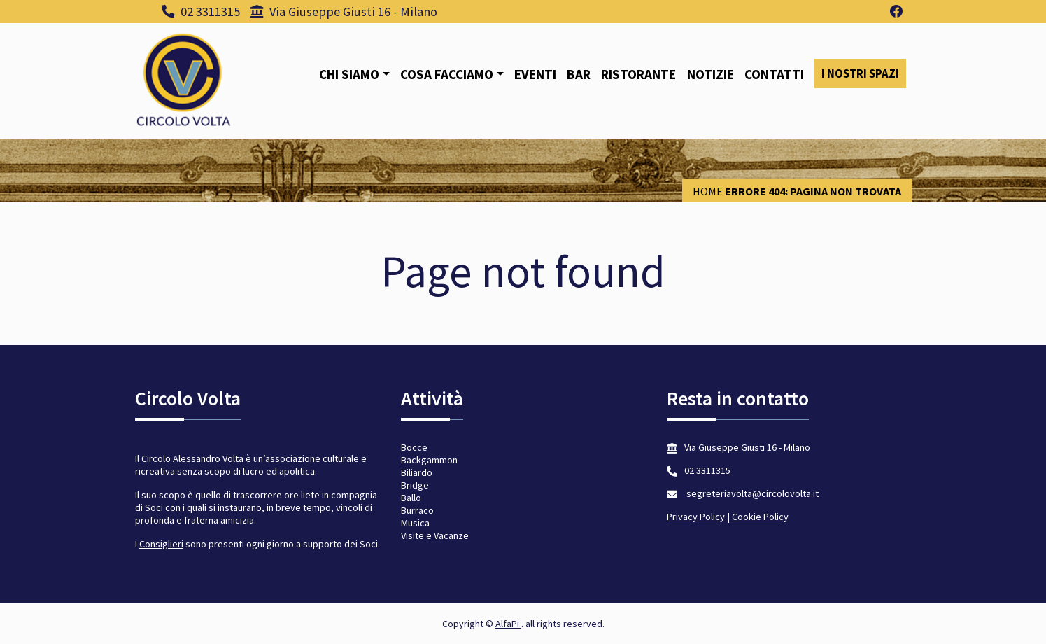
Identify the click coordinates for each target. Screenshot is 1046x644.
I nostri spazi (860, 73)
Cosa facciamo (446, 74)
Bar (579, 74)
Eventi (535, 74)
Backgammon (429, 460)
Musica (415, 523)
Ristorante (638, 74)
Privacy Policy (696, 516)
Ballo (411, 497)
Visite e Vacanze (435, 535)
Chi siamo (349, 74)
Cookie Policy (760, 516)
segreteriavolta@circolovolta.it (751, 493)
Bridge (415, 485)
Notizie (710, 74)
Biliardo (416, 472)
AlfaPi (508, 623)
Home (708, 191)
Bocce (414, 447)
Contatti (774, 74)
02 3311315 (201, 12)
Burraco (417, 510)
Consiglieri (161, 544)
